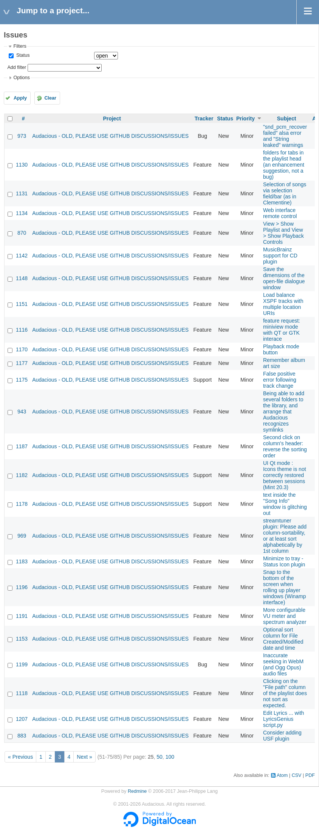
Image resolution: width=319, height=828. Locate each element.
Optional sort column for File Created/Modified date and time (283, 639)
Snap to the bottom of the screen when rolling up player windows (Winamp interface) (284, 587)
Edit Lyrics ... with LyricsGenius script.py (283, 719)
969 (21, 536)
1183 (22, 561)
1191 (22, 616)
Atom (282, 775)
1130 (22, 165)
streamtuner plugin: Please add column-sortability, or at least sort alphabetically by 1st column (285, 536)
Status (22, 55)
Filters (19, 46)
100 (170, 757)
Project (112, 118)
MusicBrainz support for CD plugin (280, 255)
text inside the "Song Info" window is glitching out (285, 504)
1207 (22, 719)
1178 (22, 504)
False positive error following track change (279, 380)
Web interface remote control (280, 213)
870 (21, 233)
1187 (22, 446)
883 (21, 736)
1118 (22, 693)
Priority (245, 118)
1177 (22, 363)
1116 (22, 330)
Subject (286, 118)
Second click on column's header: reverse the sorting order (285, 446)
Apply (20, 98)
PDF (310, 775)
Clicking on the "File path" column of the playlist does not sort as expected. (285, 693)
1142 (22, 256)
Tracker (204, 118)
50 (159, 757)
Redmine (137, 791)
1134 (22, 213)
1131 (22, 193)
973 (21, 136)
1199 (22, 664)
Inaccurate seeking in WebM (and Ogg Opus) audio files (283, 664)
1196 (22, 587)
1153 (22, 639)
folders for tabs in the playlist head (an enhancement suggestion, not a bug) (283, 165)
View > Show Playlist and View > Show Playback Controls (283, 233)
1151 (22, 304)
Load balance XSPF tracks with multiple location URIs (283, 304)
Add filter (16, 67)
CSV (297, 775)
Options (21, 77)
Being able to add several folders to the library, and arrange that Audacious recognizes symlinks (283, 411)
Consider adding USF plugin (282, 736)
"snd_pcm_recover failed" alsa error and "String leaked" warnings (285, 136)
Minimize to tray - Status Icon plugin (284, 561)
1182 (22, 475)
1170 (22, 349)
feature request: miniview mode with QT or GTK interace (281, 330)
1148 (22, 278)
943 (21, 412)
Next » (84, 757)
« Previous (20, 757)
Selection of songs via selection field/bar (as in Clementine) (284, 193)
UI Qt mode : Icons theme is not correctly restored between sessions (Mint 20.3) (284, 475)
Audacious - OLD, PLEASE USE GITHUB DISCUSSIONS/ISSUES (110, 136)
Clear (50, 98)
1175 (22, 380)
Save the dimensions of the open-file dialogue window (284, 278)
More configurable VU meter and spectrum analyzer (284, 616)
